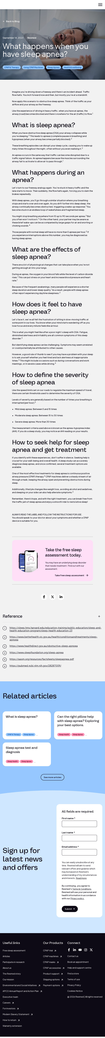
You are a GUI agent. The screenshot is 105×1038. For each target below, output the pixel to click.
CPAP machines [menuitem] (50, 957)
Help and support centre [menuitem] (79, 969)
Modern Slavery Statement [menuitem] (16, 1015)
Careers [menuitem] (6, 1004)
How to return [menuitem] (9, 1021)
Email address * (70, 847)
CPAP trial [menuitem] (48, 951)
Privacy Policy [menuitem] (74, 986)
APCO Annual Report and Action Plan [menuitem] (21, 992)
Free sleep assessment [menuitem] (14, 951)
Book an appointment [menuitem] (78, 963)
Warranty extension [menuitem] (12, 1027)
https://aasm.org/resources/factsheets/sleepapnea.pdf (42, 659)
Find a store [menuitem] (73, 974)
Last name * (68, 833)
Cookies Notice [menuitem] (75, 992)
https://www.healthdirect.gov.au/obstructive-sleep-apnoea (44, 645)
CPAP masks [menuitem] (49, 963)
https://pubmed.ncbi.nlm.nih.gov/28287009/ (35, 665)
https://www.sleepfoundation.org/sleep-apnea (37, 652)
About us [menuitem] (7, 969)
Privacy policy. (77, 899)
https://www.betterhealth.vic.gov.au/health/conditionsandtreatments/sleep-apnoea (53, 638)
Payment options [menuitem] (51, 986)
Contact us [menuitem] (72, 957)
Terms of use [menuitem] (73, 980)
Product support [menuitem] (51, 975)
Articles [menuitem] (6, 957)
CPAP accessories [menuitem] (52, 969)
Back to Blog (11, 21)
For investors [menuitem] (9, 1009)
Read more (81, 878)
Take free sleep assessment (72, 575)
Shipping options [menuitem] (51, 980)
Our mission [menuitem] (8, 980)
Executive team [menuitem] (10, 998)
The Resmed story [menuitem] (12, 975)
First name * (68, 819)
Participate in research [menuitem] (14, 963)
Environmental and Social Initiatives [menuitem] (20, 986)
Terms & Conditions (81, 889)
